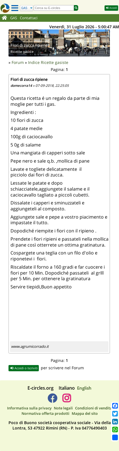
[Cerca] (26, 8)
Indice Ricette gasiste (48, 62)
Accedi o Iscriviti (24, 368)
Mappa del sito (85, 413)
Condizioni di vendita (93, 408)
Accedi (111, 8)
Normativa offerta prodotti (45, 413)
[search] (54, 8)
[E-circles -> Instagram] (66, 400)
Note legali (63, 408)
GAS (13, 18)
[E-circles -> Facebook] (52, 400)
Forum (18, 62)
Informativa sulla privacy (29, 408)
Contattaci (28, 18)
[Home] (4, 18)
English (84, 388)
